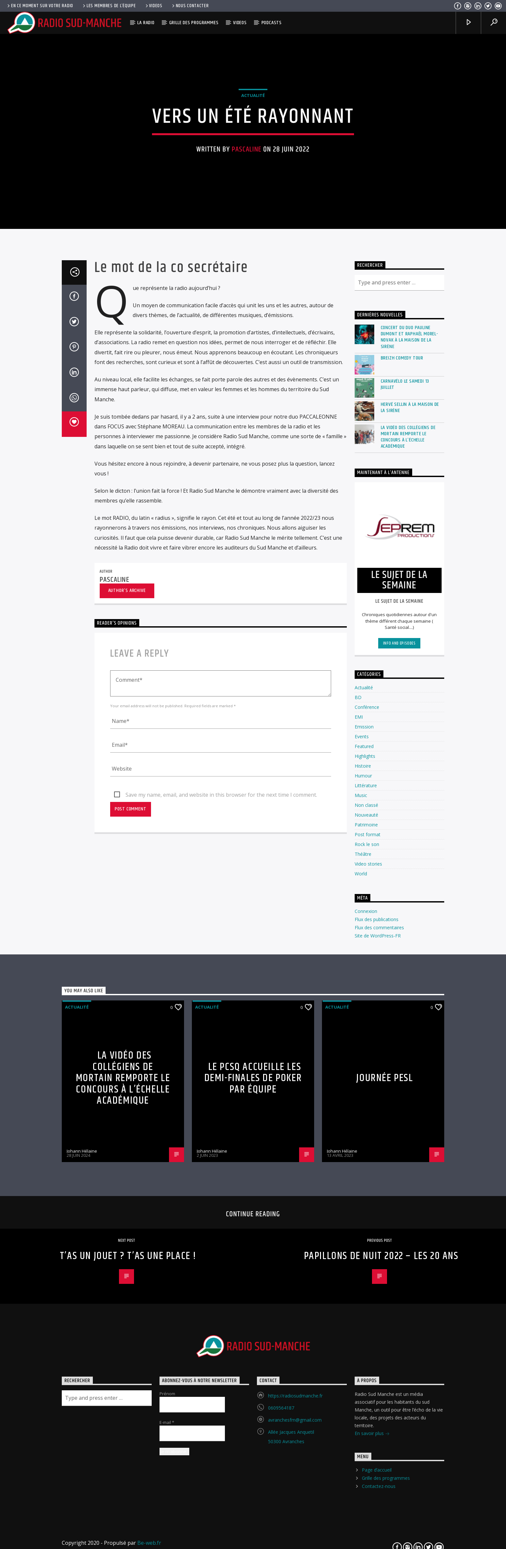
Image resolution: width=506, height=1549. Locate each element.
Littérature (366, 1080)
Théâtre (363, 1148)
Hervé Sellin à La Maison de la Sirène (410, 701)
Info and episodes (399, 937)
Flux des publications (376, 1213)
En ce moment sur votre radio (39, 5)
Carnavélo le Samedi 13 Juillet (405, 678)
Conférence (367, 1001)
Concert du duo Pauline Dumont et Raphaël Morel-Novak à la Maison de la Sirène (409, 631)
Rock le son (367, 1138)
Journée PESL (384, 1372)
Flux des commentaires (379, 1221)
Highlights (365, 1050)
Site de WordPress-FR (378, 1229)
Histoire (363, 1060)
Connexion (366, 1205)
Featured (364, 1040)
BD (358, 991)
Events (362, 1031)
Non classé (366, 1099)
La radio (145, 23)
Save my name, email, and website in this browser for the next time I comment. (221, 1088)
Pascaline (246, 284)
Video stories (368, 1158)
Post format (367, 1129)
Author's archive (127, 885)
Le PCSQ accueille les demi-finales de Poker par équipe (253, 1372)
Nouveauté (366, 1109)
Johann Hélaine (82, 1445)
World (361, 1168)
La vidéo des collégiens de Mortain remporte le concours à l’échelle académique (408, 730)
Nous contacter (190, 5)
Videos (153, 5)
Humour (363, 1070)
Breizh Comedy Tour (402, 652)
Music (361, 1089)
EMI (359, 1011)
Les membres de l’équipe (109, 5)
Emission (364, 1021)
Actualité (253, 230)
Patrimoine (366, 1119)
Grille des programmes (194, 23)
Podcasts (271, 23)
